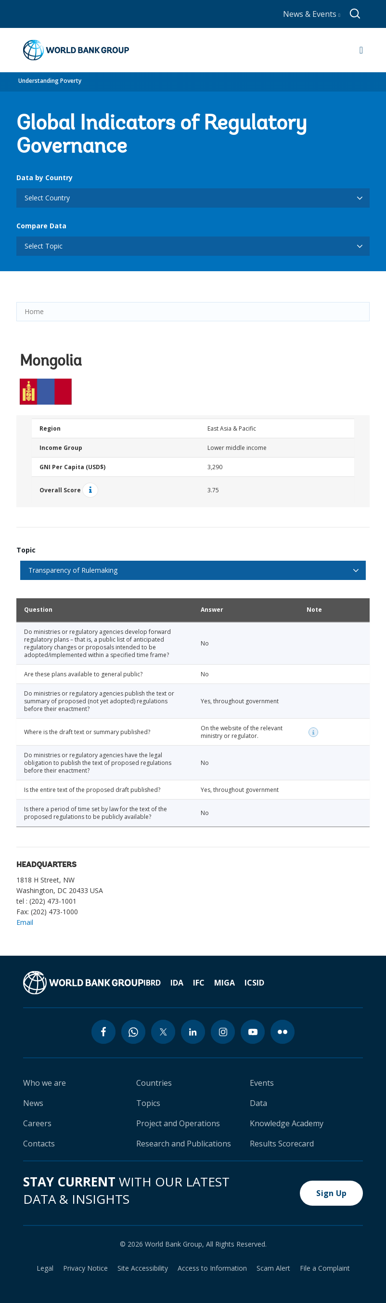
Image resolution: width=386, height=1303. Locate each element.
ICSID (254, 982)
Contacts (39, 1143)
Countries (154, 1083)
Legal (45, 1268)
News (33, 1103)
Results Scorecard (282, 1143)
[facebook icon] (103, 1032)
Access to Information (212, 1268)
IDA (176, 982)
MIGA (224, 982)
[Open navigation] (361, 50)
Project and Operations (178, 1123)
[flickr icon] (282, 1032)
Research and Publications (183, 1143)
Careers (37, 1123)
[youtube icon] (253, 1032)
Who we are (44, 1083)
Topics (148, 1103)
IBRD (152, 982)
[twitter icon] (163, 1032)
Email (24, 922)
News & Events (311, 14)
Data (258, 1103)
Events (262, 1083)
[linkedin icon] (193, 1032)
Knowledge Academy (286, 1123)
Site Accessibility (142, 1268)
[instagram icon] (223, 1032)
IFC (199, 982)
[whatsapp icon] (133, 1032)
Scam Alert (273, 1268)
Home (34, 311)
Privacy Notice (85, 1268)
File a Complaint (325, 1268)
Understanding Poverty (49, 81)
